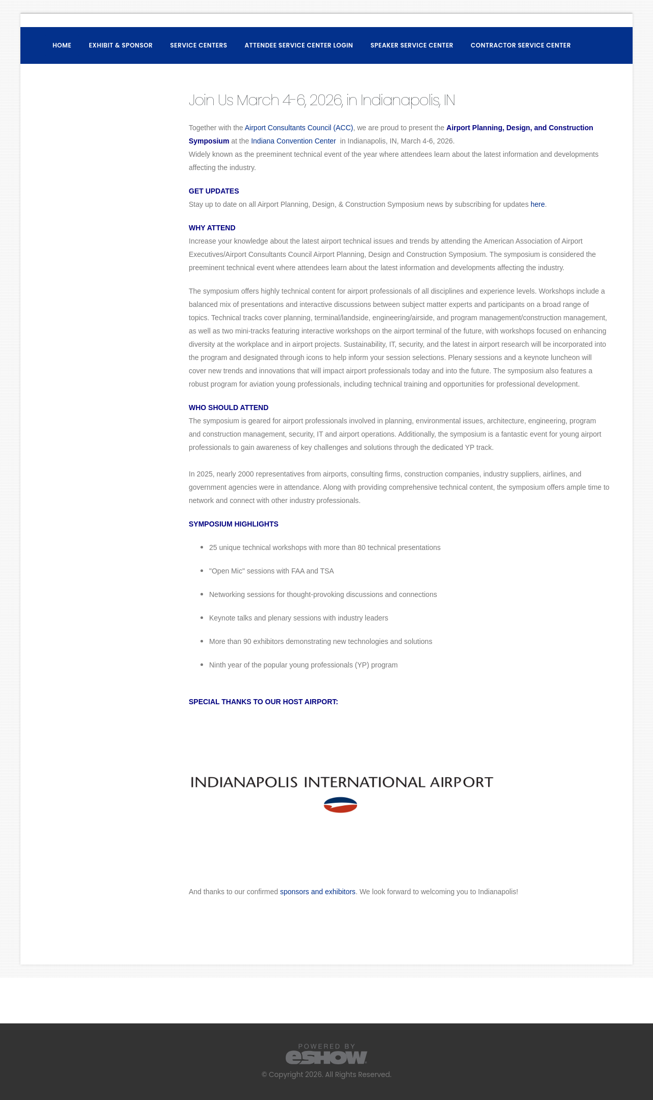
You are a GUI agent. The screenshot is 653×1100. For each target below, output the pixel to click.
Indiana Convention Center (294, 141)
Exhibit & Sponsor (121, 45)
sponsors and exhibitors (318, 892)
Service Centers (199, 45)
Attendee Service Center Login (299, 45)
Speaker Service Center (412, 45)
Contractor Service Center (521, 45)
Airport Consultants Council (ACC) (299, 128)
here (538, 204)
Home (62, 45)
